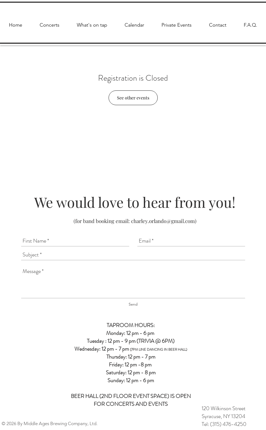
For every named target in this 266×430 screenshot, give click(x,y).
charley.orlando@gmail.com (163, 220)
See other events (133, 98)
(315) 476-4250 (228, 424)
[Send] (133, 304)
